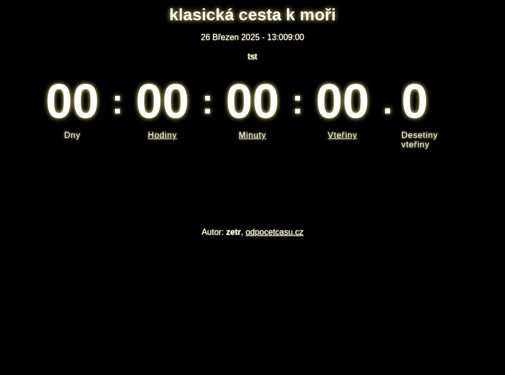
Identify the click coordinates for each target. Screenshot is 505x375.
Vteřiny (343, 135)
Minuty (252, 135)
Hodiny (162, 135)
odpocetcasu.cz (275, 232)
